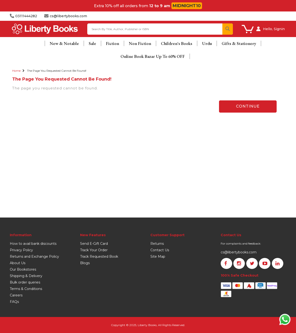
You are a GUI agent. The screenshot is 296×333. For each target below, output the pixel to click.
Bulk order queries (25, 282)
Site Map (157, 256)
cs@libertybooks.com (239, 252)
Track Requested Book (99, 256)
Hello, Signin (274, 29)
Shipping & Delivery (26, 276)
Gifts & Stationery (239, 43)
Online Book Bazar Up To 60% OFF (153, 56)
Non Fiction (140, 43)
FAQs (14, 302)
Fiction (112, 43)
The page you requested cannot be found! (56, 70)
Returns (157, 243)
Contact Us (159, 250)
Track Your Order (94, 250)
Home (16, 70)
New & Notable (64, 43)
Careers (16, 295)
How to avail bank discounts (33, 243)
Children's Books (176, 43)
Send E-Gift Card (94, 243)
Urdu (207, 43)
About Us (17, 263)
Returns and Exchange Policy (34, 256)
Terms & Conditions (26, 289)
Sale (92, 43)
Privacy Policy (21, 250)
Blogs (85, 263)
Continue (248, 106)
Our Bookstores (23, 269)
